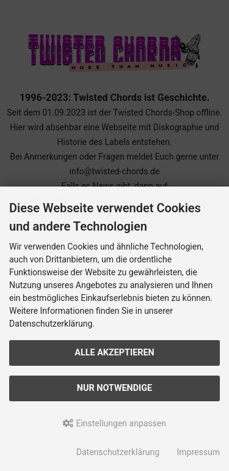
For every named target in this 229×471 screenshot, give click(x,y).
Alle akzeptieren (114, 352)
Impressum (198, 452)
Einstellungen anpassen (114, 423)
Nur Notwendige (114, 388)
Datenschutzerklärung (117, 452)
